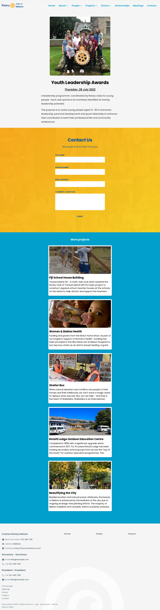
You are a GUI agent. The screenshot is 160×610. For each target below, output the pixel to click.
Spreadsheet (45, 604)
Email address (62, 179)
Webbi (11, 607)
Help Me (54, 604)
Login (36, 604)
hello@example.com (19, 559)
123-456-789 (26, 539)
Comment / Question (65, 192)
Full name (60, 155)
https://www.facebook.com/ (27, 548)
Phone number (62, 167)
